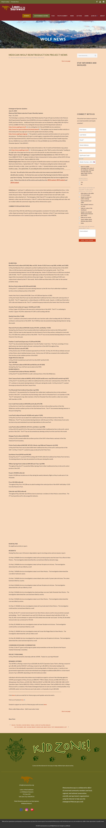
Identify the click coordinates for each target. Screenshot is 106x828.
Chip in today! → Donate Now (10, 1)
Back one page (66, 61)
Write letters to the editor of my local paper (86, 194)
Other (81, 223)
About (102, 16)
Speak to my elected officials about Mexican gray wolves (86, 213)
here (13, 695)
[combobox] (94, 162)
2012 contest (51, 180)
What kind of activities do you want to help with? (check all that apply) (87, 189)
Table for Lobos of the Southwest (85, 209)
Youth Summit (62, 16)
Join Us (94, 16)
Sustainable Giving (41, 16)
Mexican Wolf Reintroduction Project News (24, 57)
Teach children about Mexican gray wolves (85, 220)
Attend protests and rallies (85, 201)
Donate (26, 16)
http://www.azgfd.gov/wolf (18, 127)
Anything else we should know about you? (86, 227)
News (72, 16)
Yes (81, 182)
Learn (86, 16)
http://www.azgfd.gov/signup (18, 134)
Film (53, 16)
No (80, 184)
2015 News (41, 57)
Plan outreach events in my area (86, 205)
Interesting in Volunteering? (83, 179)
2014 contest (14, 183)
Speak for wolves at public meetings (85, 197)
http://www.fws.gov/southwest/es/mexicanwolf (24, 129)
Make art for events (85, 217)
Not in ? (81, 158)
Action (79, 16)
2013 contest (60, 180)
